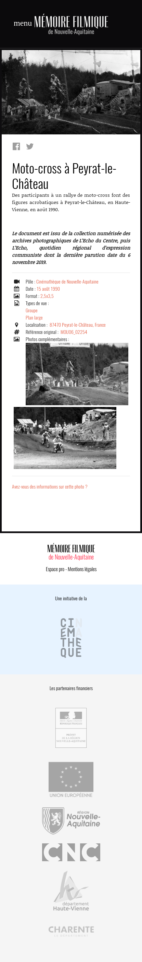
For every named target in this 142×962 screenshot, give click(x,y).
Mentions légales (82, 569)
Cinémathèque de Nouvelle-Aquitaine (67, 281)
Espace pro (55, 569)
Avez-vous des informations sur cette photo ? (50, 486)
